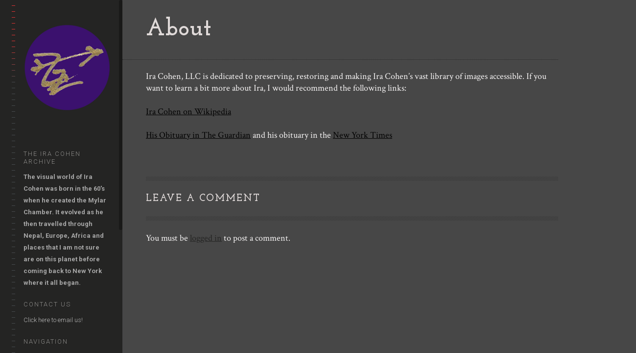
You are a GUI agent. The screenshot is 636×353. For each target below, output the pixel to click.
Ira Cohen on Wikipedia (188, 111)
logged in (206, 238)
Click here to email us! (53, 320)
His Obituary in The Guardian (198, 135)
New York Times (362, 135)
